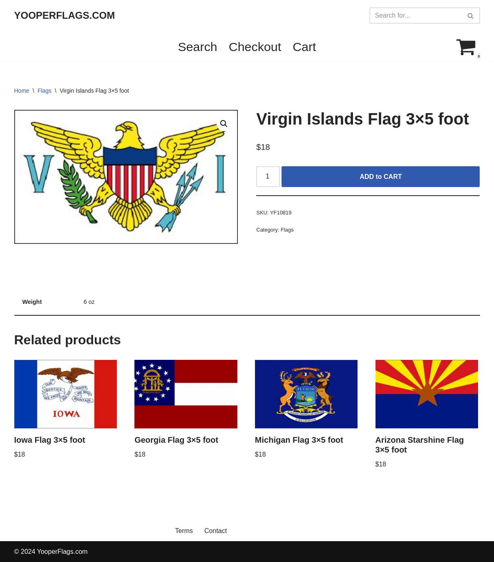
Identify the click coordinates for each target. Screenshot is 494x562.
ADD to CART (381, 176)
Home (21, 90)
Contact (215, 530)
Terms (184, 530)
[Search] (415, 15)
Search (197, 47)
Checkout (255, 47)
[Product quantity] (268, 176)
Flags (44, 90)
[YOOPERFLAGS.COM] (64, 15)
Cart (304, 47)
